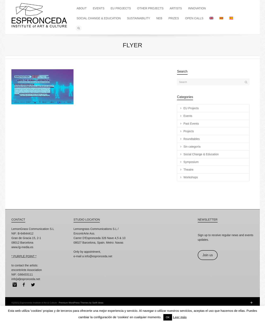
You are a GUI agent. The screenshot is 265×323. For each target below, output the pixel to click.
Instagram (14, 284)
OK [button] (168, 317)
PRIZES (174, 18)
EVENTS (98, 8)
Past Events (191, 123)
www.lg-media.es (22, 247)
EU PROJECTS (121, 8)
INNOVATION (197, 8)
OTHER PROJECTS (150, 8)
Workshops (190, 177)
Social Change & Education (201, 154)
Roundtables (191, 139)
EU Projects (191, 108)
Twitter (33, 284)
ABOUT (82, 8)
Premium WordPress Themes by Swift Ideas (81, 302)
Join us (207, 255)
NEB (159, 18)
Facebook (23, 284)
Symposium (191, 162)
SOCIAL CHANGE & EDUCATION (99, 18)
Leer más (180, 317)
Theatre (188, 169)
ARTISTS (176, 8)
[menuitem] (211, 18)
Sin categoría (192, 146)
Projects (188, 131)
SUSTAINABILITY (138, 18)
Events (187, 116)
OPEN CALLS (194, 18)
